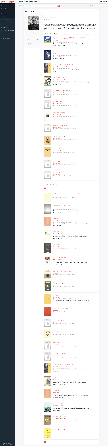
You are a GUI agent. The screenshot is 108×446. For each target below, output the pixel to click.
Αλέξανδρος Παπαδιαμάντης (59, 418)
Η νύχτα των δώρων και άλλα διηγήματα (64, 283)
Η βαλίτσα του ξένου (59, 102)
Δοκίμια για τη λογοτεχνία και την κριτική (65, 320)
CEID (11, 443)
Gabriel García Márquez (58, 259)
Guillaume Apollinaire (58, 207)
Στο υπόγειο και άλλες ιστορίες (62, 271)
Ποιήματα (56, 232)
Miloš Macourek (57, 297)
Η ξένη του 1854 (58, 403)
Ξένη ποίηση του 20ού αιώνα (61, 206)
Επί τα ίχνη (56, 161)
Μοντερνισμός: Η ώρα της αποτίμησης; (64, 429)
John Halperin (56, 322)
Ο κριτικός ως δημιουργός (60, 308)
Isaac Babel (56, 273)
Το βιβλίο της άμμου (59, 244)
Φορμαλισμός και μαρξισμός (61, 342)
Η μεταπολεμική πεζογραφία (61, 90)
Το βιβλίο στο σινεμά (59, 77)
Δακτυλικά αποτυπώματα (60, 125)
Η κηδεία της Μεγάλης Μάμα (61, 257)
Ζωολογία (56, 295)
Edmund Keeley (56, 196)
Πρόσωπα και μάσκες (59, 113)
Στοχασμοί (56, 218)
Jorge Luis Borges (57, 246)
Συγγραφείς (95, 5)
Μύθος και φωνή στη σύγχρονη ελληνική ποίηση (67, 194)
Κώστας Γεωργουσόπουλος (59, 79)
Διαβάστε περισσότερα (49, 29)
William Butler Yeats (57, 233)
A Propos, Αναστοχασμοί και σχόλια (63, 149)
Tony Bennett (56, 344)
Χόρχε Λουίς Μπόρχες (59, 353)
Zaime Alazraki (56, 355)
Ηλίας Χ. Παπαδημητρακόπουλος (60, 66)
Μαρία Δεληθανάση (57, 53)
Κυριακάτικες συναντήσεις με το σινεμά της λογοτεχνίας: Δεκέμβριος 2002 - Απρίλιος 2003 (69, 38)
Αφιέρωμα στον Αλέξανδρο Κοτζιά (63, 65)
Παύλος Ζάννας (57, 52)
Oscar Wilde (56, 220)
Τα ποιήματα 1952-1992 (60, 136)
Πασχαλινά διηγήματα (59, 416)
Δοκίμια (55, 377)
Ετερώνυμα (56, 172)
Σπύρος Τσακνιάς (57, 103)
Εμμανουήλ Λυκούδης (58, 405)
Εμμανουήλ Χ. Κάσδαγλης (59, 92)
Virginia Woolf (56, 379)
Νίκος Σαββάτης (57, 40)
